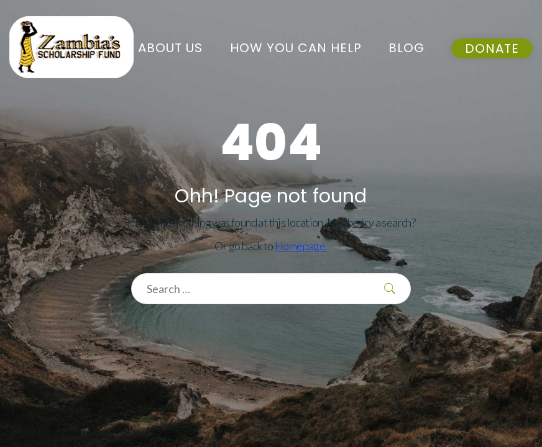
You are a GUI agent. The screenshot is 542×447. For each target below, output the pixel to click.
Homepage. (301, 246)
